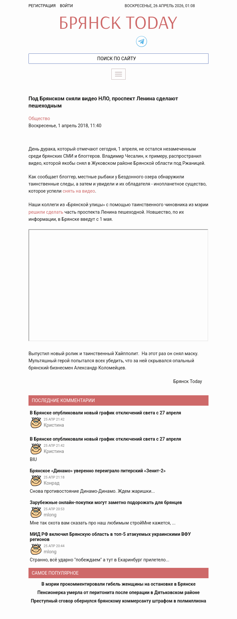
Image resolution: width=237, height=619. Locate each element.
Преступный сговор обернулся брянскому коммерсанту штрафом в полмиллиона (118, 600)
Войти (66, 6)
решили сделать (45, 212)
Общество (39, 118)
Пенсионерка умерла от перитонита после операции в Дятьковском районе (118, 592)
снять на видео (78, 191)
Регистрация (42, 6)
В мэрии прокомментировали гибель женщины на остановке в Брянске (118, 584)
